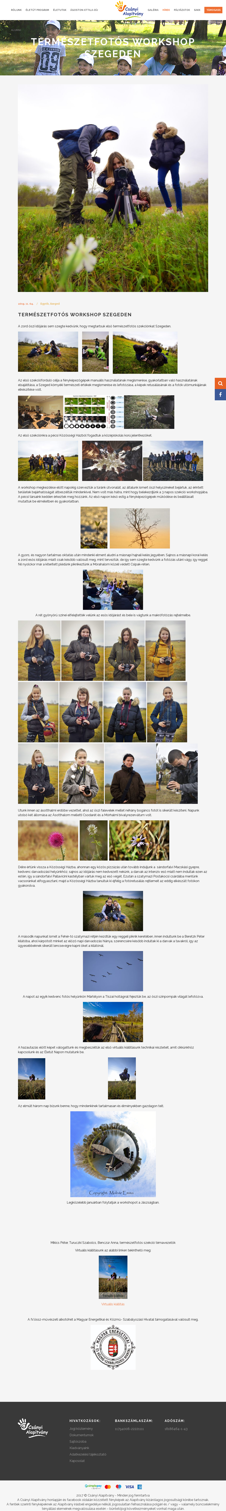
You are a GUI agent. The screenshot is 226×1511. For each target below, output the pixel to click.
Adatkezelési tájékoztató (88, 1454)
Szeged (55, 303)
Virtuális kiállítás (113, 1304)
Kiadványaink (79, 1448)
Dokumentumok (82, 1435)
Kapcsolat (77, 1461)
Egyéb (44, 303)
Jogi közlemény (81, 1429)
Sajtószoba (78, 1441)
